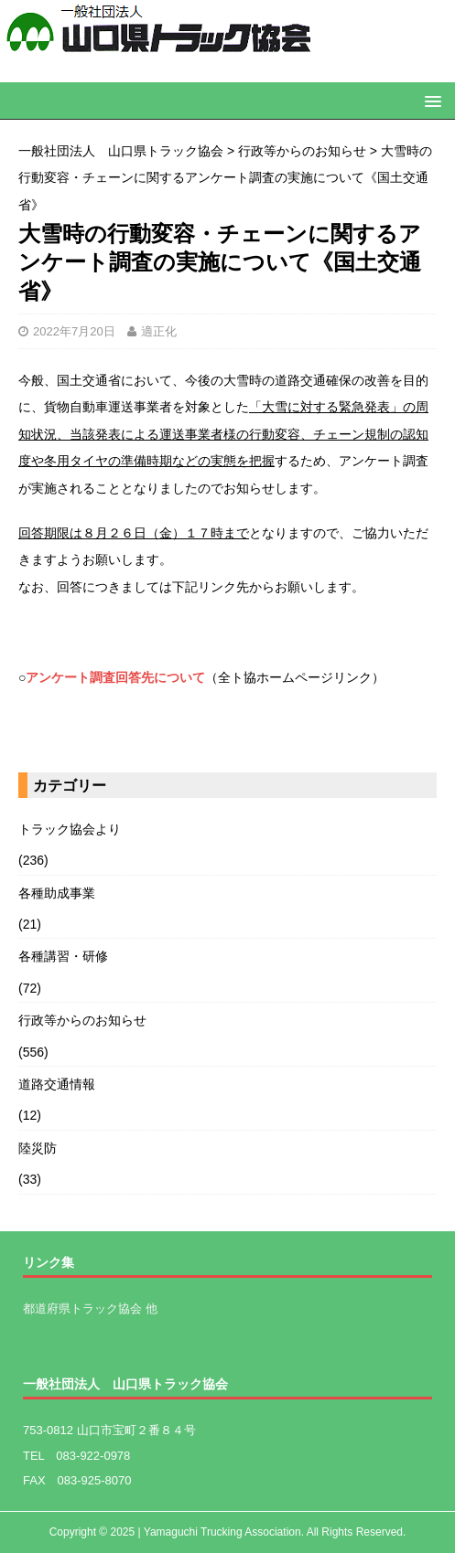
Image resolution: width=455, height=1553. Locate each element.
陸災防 (37, 1148)
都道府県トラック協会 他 (90, 1308)
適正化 (159, 331)
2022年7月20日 (74, 331)
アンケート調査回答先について (115, 677)
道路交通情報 (56, 1084)
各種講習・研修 (63, 956)
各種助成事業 (56, 893)
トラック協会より (69, 829)
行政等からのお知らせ (82, 1020)
